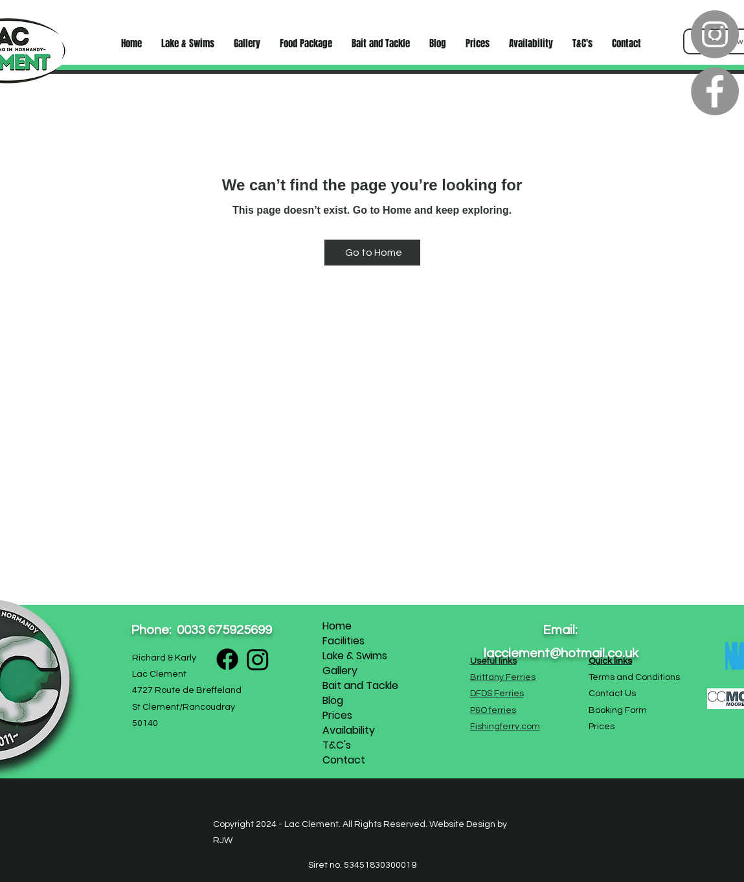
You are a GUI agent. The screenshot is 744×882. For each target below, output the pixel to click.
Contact (343, 759)
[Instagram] (715, 34)
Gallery (339, 670)
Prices (337, 715)
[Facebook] (715, 91)
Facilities (343, 640)
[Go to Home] (372, 253)
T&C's (336, 745)
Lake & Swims (354, 655)
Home (337, 625)
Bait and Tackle (360, 685)
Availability (348, 730)
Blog (332, 700)
